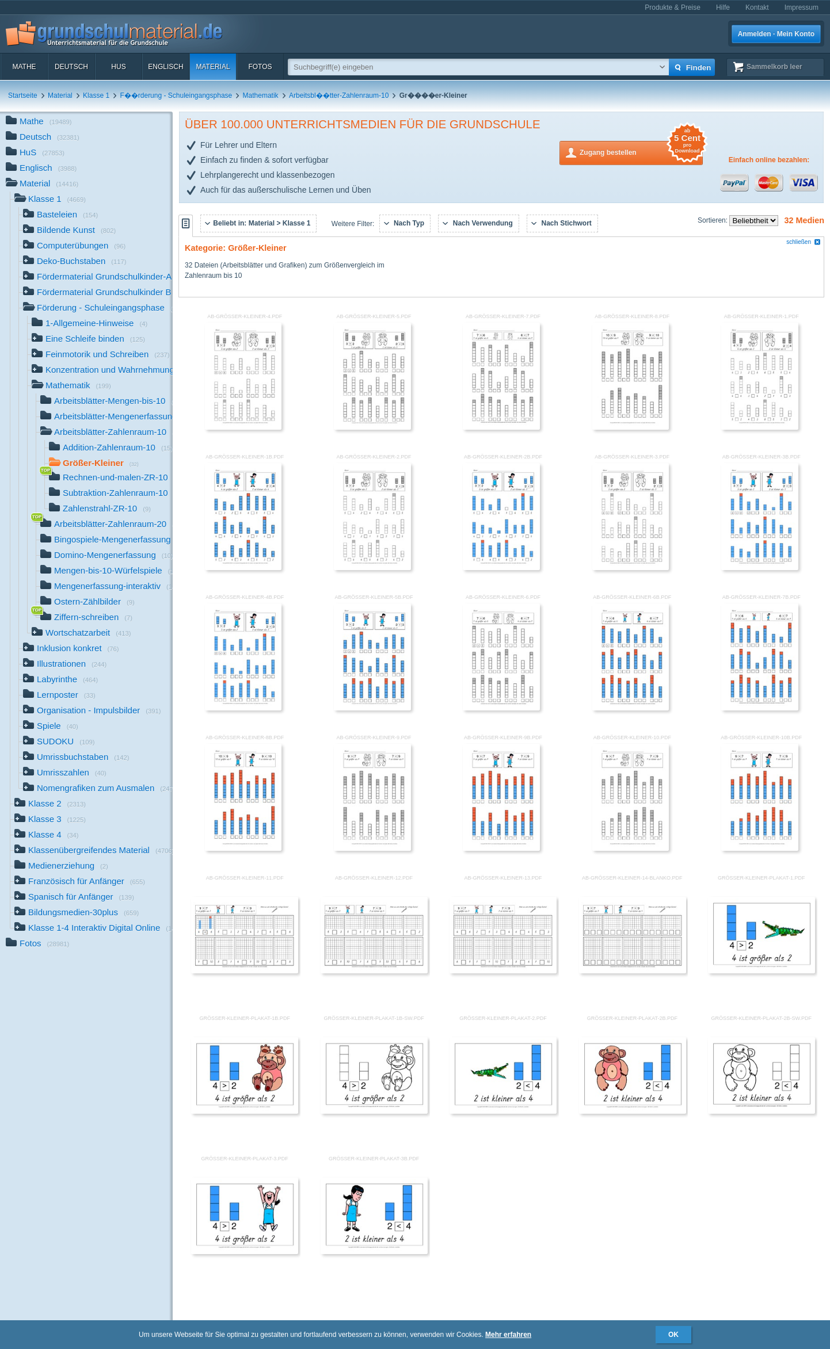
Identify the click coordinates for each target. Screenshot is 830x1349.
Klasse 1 (96, 95)
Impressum (801, 7)
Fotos (260, 67)
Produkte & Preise (672, 7)
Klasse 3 (50, 820)
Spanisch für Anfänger (74, 898)
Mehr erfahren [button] (508, 1335)
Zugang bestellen (641, 151)
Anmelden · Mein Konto (776, 34)
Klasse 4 (46, 835)
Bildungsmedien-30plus (76, 913)
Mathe (24, 67)
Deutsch (71, 67)
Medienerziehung (61, 866)
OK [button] (673, 1335)
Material (213, 67)
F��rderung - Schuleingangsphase (176, 95)
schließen (803, 242)
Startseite (22, 95)
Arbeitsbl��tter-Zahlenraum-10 (339, 95)
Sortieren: (713, 220)
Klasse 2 (50, 804)
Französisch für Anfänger (79, 882)
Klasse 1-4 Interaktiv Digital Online (93, 929)
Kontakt (757, 7)
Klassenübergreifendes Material (93, 851)
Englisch (165, 67)
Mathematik (261, 95)
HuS (118, 67)
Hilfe (723, 7)
